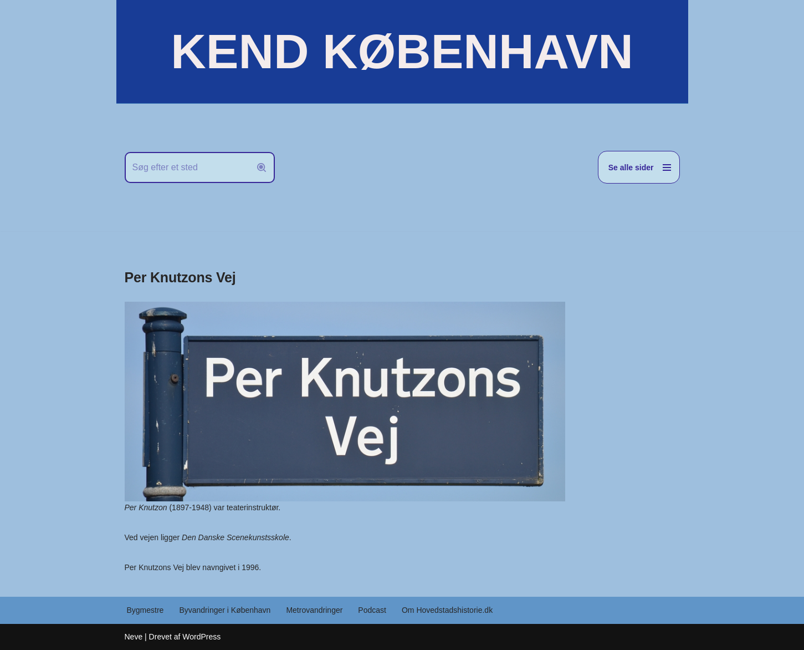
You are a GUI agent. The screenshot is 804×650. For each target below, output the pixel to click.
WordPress (201, 636)
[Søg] (187, 167)
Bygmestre (145, 610)
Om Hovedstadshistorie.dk (447, 610)
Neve (134, 636)
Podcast (372, 610)
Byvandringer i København (224, 610)
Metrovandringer (314, 610)
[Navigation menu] (639, 167)
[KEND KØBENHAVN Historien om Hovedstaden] (402, 51)
